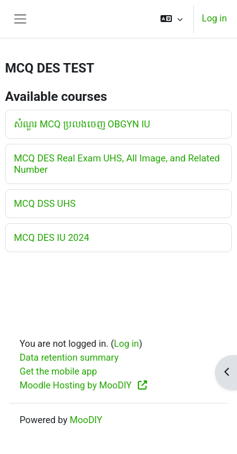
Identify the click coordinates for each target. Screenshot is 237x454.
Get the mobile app (58, 371)
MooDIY (86, 420)
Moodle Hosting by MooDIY (84, 385)
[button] (171, 19)
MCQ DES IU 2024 (51, 237)
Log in (214, 18)
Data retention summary (69, 357)
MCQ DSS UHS (45, 203)
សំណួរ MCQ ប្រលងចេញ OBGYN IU (82, 124)
